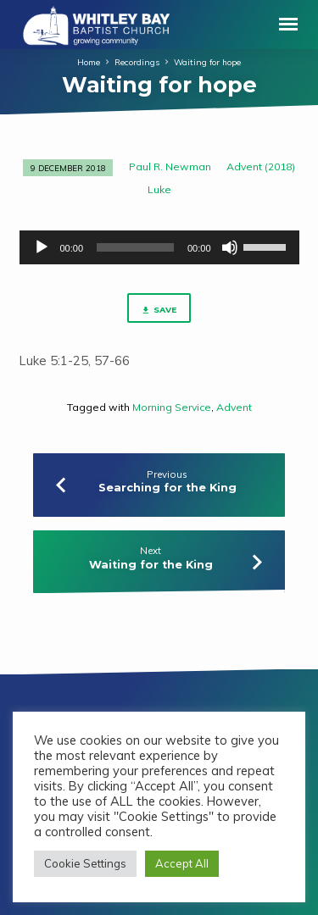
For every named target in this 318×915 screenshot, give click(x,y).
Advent (234, 407)
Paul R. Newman (170, 166)
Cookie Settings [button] (85, 863)
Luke (159, 189)
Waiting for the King (151, 564)
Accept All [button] (182, 863)
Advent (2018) (260, 166)
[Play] (41, 247)
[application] (159, 247)
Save (159, 310)
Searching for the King (167, 487)
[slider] (135, 247)
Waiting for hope (207, 62)
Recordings (136, 62)
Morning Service (171, 407)
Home (88, 62)
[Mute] (229, 247)
